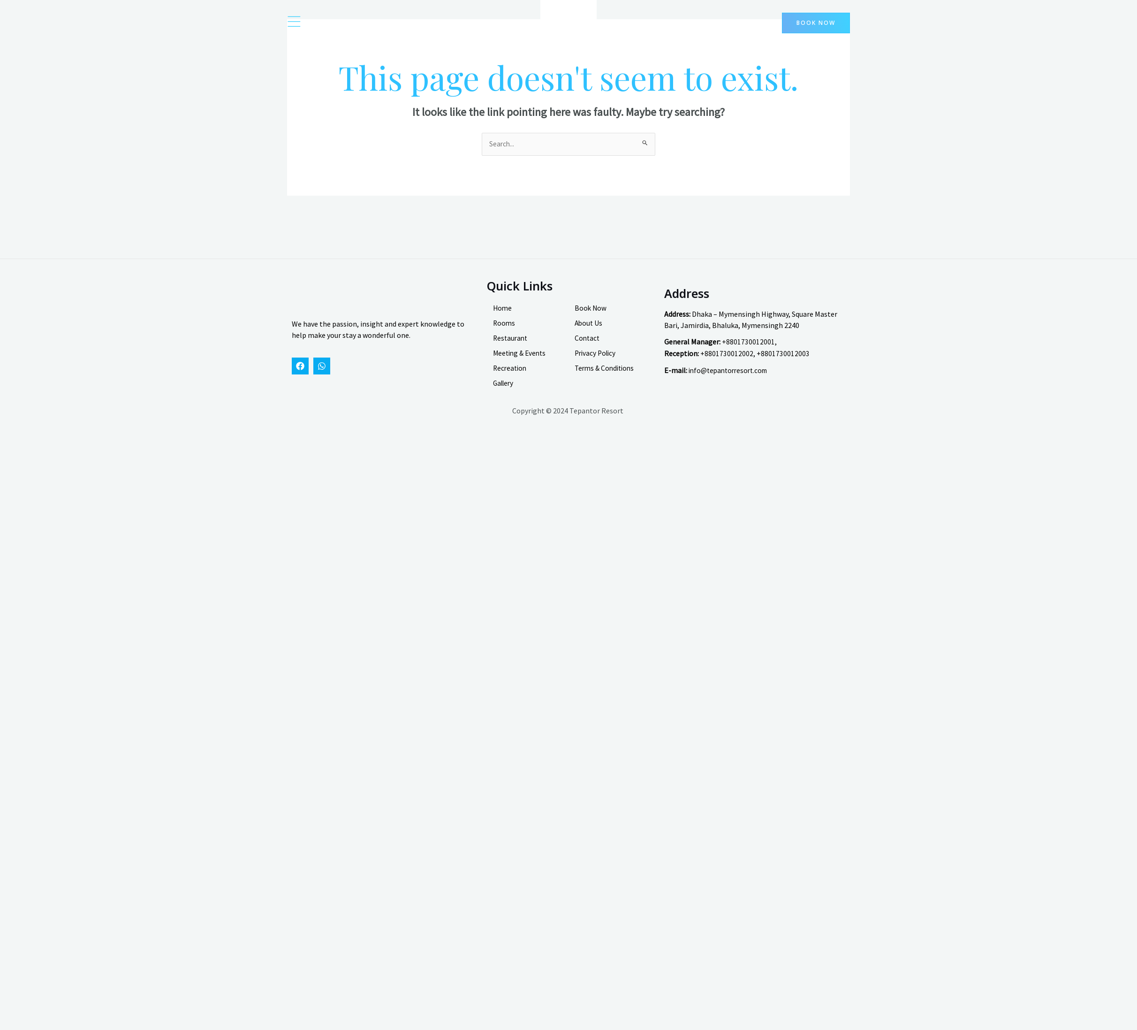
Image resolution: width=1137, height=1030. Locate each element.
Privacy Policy (597, 360)
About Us (589, 330)
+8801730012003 (783, 360)
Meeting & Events (521, 360)
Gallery (504, 390)
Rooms (504, 330)
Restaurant (511, 345)
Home (503, 315)
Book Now (591, 315)
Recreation (511, 375)
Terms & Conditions (606, 375)
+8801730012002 (726, 360)
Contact (588, 345)
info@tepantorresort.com (731, 376)
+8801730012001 (748, 348)
